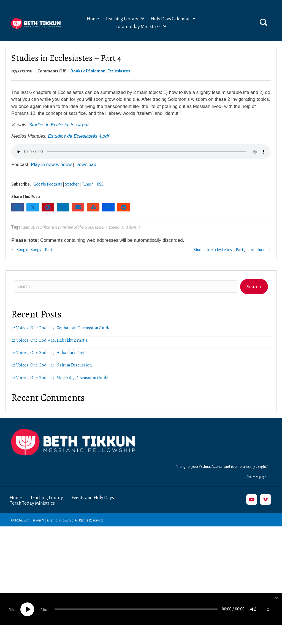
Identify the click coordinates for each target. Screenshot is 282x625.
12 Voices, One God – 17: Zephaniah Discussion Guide (60, 328)
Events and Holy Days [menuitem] (93, 497)
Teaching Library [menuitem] (46, 497)
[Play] (27, 608)
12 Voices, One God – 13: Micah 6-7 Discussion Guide (60, 378)
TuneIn (88, 184)
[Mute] (253, 608)
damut (28, 227)
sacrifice (43, 227)
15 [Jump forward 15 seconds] (43, 609)
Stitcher (72, 184)
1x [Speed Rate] (267, 608)
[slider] (136, 608)
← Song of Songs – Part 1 (33, 250)
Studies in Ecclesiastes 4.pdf (58, 124)
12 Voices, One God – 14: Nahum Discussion (51, 365)
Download (85, 164)
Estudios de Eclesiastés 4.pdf (78, 136)
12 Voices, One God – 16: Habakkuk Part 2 (49, 340)
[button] (263, 22)
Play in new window (51, 164)
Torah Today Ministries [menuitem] (32, 503)
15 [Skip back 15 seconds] (11, 609)
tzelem (101, 227)
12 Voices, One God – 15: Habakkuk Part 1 (49, 353)
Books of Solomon (87, 71)
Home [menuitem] (16, 497)
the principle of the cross (72, 227)
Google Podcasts (47, 184)
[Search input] (125, 286)
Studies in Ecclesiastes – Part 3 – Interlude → (232, 250)
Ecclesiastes (118, 71)
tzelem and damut (124, 227)
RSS (100, 184)
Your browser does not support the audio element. (141, 151)
